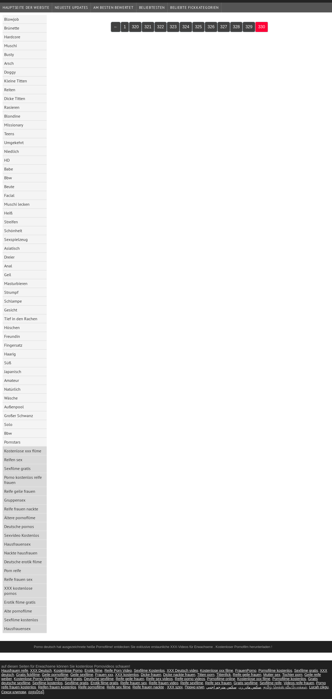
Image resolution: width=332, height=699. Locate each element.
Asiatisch (12, 248)
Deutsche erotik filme (23, 561)
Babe (8, 169)
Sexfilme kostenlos (21, 619)
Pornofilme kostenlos (275, 670)
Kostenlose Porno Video (33, 679)
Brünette (11, 28)
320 (135, 27)
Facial (9, 195)
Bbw (8, 177)
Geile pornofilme (55, 675)
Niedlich (11, 151)
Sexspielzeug (16, 239)
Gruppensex (14, 500)
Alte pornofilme (18, 611)
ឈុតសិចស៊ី (36, 692)
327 (223, 27)
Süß (7, 362)
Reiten (9, 89)
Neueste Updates (71, 7)
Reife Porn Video (118, 670)
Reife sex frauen (218, 683)
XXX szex (175, 687)
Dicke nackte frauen (179, 675)
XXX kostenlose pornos (18, 591)
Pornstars (12, 442)
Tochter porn (292, 675)
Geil (7, 274)
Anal (8, 265)
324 (185, 27)
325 (198, 27)
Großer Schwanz (18, 415)
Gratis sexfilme (246, 683)
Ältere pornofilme (19, 517)
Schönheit (13, 230)
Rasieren (11, 107)
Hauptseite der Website (26, 7)
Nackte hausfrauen (20, 552)
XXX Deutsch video (182, 670)
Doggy (10, 72)
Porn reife (12, 570)
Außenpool (14, 406)
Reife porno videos (190, 679)
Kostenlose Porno (68, 670)
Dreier (9, 257)
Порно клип (194, 687)
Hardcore (12, 36)
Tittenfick (223, 675)
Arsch (9, 63)
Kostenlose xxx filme (22, 450)
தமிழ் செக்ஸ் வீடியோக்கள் (285, 687)
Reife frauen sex (18, 579)
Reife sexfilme (191, 683)
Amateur (11, 380)
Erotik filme (93, 670)
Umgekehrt (14, 142)
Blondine (12, 116)
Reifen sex (13, 459)
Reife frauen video (163, 683)
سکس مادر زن (250, 687)
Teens (9, 133)
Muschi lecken (17, 204)
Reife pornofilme (91, 687)
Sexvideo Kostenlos (21, 535)
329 (248, 27)
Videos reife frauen (299, 683)
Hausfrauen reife (14, 670)
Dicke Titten (14, 98)
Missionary (13, 124)
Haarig (10, 353)
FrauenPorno (246, 670)
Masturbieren (15, 283)
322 (160, 27)
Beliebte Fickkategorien (194, 7)
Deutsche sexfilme (99, 679)
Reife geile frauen (19, 491)
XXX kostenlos (127, 675)
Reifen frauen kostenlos (57, 687)
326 (211, 27)
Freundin (12, 336)
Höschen (12, 327)
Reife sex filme (118, 687)
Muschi (10, 45)
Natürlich (12, 389)
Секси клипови (13, 692)
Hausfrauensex (17, 544)
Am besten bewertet (113, 7)
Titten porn (205, 675)
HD (7, 160)
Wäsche (11, 398)
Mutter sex (271, 675)
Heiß (8, 213)
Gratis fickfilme (28, 675)
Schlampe (13, 301)
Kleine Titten (15, 80)
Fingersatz (13, 345)
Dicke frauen (151, 675)
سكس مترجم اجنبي (221, 687)
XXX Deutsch (41, 670)
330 (261, 27)
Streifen (11, 221)
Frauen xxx (104, 675)
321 (147, 27)
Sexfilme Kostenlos (149, 670)
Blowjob (11, 19)
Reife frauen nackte (21, 508)
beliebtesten (152, 7)
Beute (9, 186)
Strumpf (11, 292)
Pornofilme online (221, 679)
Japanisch (12, 371)
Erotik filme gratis (20, 602)
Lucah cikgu (319, 687)
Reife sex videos (159, 679)
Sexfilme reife (271, 683)
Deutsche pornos (19, 526)
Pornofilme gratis (68, 679)
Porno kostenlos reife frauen (23, 480)
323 (173, 27)
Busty (9, 54)
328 (236, 27)
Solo (8, 424)
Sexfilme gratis (17, 468)
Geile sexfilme (81, 675)
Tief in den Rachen (20, 318)
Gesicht (10, 309)
